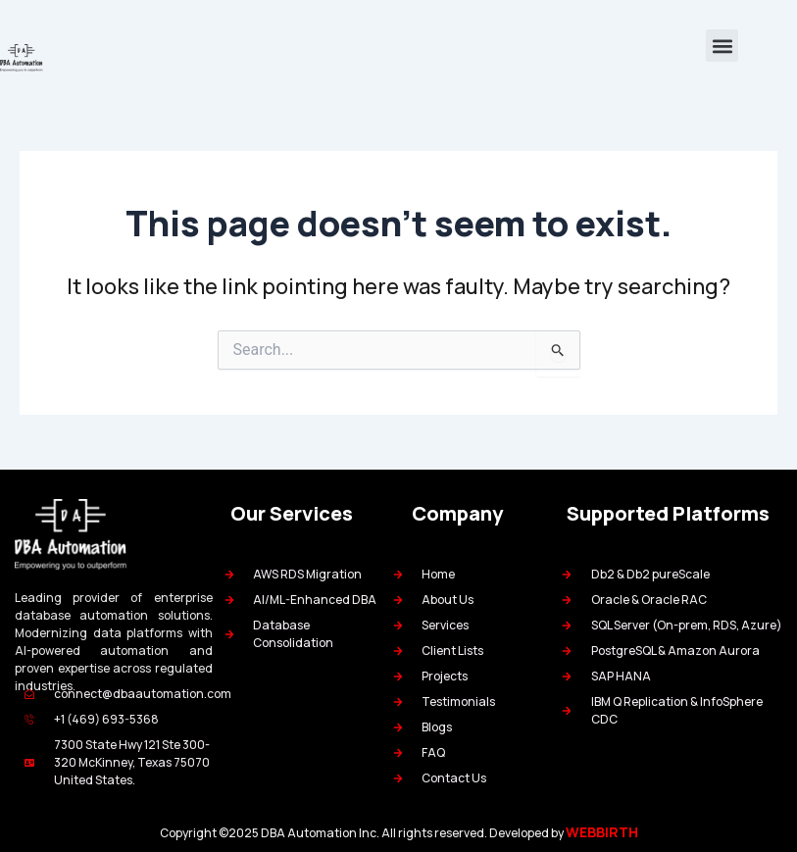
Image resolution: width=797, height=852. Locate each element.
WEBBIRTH (602, 832)
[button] (722, 45)
